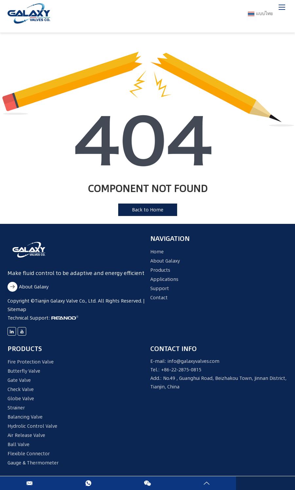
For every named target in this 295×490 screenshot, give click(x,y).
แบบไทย (260, 13)
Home (157, 251)
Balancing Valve (25, 417)
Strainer (16, 407)
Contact (159, 297)
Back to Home (147, 209)
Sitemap (17, 309)
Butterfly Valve (24, 371)
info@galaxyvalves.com (193, 361)
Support (159, 288)
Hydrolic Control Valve (32, 426)
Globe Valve (21, 398)
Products (160, 270)
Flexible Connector (29, 453)
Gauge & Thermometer (33, 463)
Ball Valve (18, 444)
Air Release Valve (26, 435)
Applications (164, 279)
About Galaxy (28, 287)
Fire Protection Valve (31, 362)
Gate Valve (19, 380)
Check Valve (21, 389)
